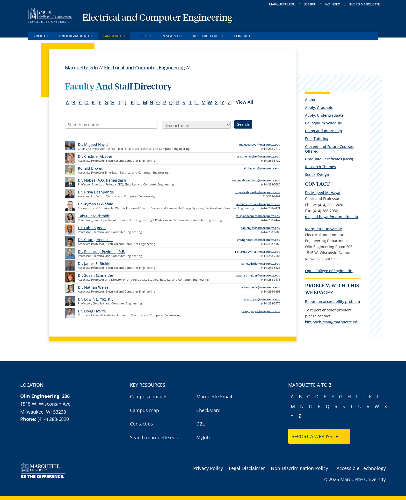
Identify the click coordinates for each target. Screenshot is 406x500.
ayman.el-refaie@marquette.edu (258, 204)
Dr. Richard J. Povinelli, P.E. (101, 251)
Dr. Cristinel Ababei (95, 156)
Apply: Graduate (319, 107)
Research (172, 35)
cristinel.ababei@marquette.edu (258, 156)
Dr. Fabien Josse (92, 227)
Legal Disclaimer (247, 468)
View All (244, 102)
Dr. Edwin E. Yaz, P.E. (96, 299)
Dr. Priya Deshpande (96, 192)
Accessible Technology (361, 468)
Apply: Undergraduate (324, 115)
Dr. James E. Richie (94, 263)
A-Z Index (332, 4)
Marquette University (323, 228)
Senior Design (317, 174)
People (143, 35)
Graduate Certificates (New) (329, 158)
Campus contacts (149, 396)
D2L (200, 424)
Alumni (311, 99)
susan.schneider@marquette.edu (258, 275)
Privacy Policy (208, 468)
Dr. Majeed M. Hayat (322, 192)
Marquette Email (214, 396)
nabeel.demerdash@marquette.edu (256, 180)
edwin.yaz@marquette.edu (262, 299)
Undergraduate (76, 35)
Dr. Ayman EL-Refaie (95, 204)
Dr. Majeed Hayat (93, 144)
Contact (242, 35)
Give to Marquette (364, 4)
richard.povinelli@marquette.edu (257, 251)
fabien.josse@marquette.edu (260, 228)
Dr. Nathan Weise (93, 287)
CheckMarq (208, 410)
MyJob (203, 437)
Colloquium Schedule (323, 123)
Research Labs (208, 35)
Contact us (141, 424)
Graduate (114, 35)
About (40, 35)
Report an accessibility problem (332, 301)
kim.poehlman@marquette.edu (332, 321)
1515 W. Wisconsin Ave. (46, 404)
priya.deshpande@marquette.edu (257, 192)
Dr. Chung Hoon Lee (95, 239)
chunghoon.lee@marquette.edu (258, 240)
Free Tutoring (316, 138)
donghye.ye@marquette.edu (261, 311)
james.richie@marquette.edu (260, 263)
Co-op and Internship (323, 130)
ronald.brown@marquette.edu (259, 168)
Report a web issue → (319, 436)
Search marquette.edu (154, 437)
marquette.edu (282, 4)
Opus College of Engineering (329, 270)
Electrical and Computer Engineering (157, 18)
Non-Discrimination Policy (299, 468)
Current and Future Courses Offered (329, 149)
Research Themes (320, 166)
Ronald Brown (90, 168)
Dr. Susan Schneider (95, 275)
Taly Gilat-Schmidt (94, 215)
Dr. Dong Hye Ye (92, 311)
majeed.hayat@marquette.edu (259, 144)
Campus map (144, 410)
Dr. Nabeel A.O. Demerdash (102, 180)
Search (310, 4)
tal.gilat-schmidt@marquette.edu (258, 216)
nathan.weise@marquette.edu (260, 287)
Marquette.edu (81, 67)
